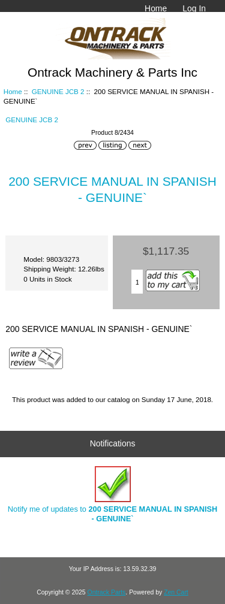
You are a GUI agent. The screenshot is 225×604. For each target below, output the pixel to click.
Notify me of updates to (112, 494)
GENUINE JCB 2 (58, 91)
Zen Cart (176, 592)
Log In (194, 8)
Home (156, 8)
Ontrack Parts (107, 592)
